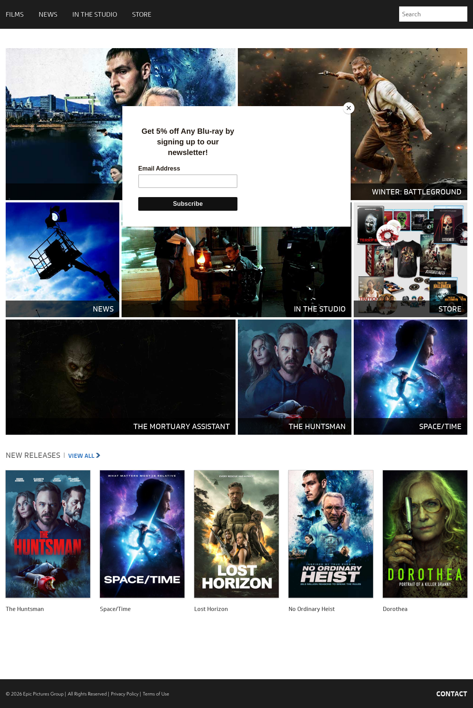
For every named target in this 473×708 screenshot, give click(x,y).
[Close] (348, 108)
